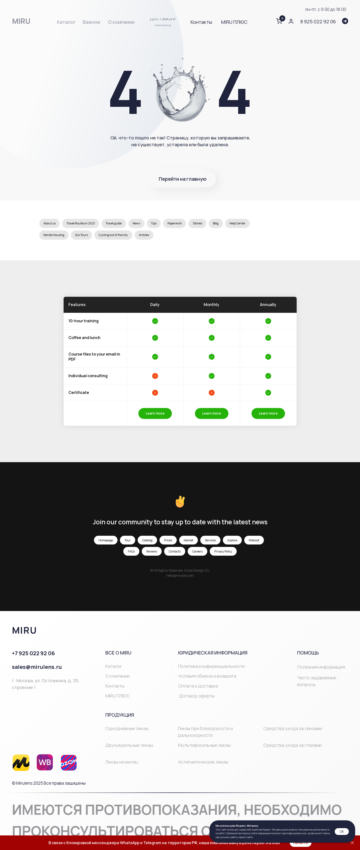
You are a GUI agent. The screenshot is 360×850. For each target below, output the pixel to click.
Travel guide (126, 224)
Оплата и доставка (198, 689)
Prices (168, 543)
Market (188, 543)
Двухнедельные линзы (129, 748)
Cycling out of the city (156, 237)
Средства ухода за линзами (292, 731)
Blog (243, 224)
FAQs (131, 554)
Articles (192, 237)
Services (210, 543)
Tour (128, 543)
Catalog (147, 543)
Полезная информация (321, 670)
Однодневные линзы (126, 731)
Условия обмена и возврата (207, 679)
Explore (232, 543)
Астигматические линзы (203, 764)
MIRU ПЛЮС (117, 698)
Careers (197, 554)
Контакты (114, 689)
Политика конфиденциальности (211, 669)
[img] (345, 21)
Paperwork (196, 224)
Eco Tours (119, 237)
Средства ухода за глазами (292, 748)
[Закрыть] (352, 843)
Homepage (106, 543)
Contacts (175, 554)
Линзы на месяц (121, 764)
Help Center (54, 237)
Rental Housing (87, 237)
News (152, 224)
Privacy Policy (223, 554)
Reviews (151, 554)
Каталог (113, 669)
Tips (172, 224)
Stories (222, 224)
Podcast (254, 543)
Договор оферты (196, 698)
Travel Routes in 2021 (87, 224)
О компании (117, 679)
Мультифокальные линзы (204, 748)
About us (51, 224)
